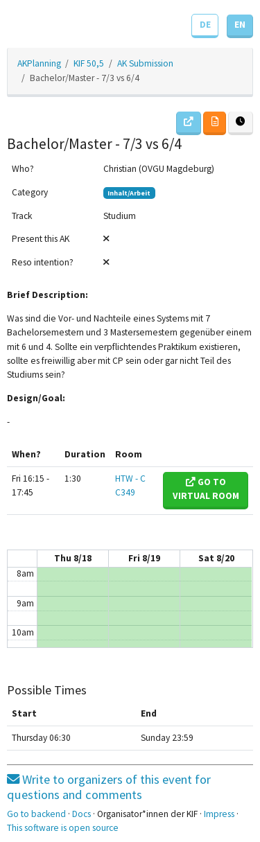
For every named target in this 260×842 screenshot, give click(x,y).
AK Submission (145, 63)
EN (239, 24)
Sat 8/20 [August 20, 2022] (216, 558)
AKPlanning (39, 63)
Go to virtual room (206, 489)
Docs (81, 814)
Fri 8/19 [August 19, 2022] (144, 558)
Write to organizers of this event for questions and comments (109, 786)
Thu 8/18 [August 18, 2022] (73, 558)
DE (205, 24)
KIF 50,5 (88, 63)
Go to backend (36, 814)
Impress (219, 814)
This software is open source (63, 828)
